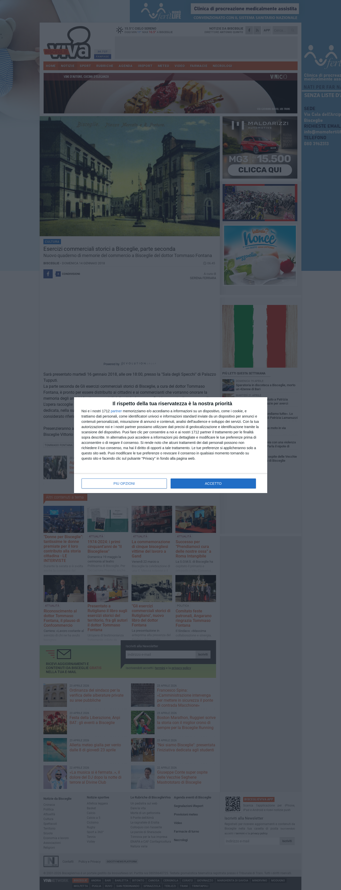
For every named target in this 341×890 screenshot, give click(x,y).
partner (116, 411)
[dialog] (170, 445)
